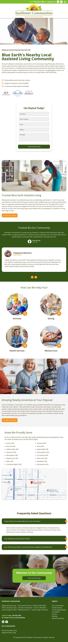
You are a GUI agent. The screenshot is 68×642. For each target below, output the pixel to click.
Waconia (9, 446)
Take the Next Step (34, 578)
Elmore (8, 443)
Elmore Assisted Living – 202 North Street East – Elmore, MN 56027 (24, 608)
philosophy (51, 70)
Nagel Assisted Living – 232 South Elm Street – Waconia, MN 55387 (24, 606)
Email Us (51, 2)
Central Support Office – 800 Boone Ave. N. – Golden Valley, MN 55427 (25, 610)
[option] (34, 259)
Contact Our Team (10, 215)
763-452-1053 (38, 2)
